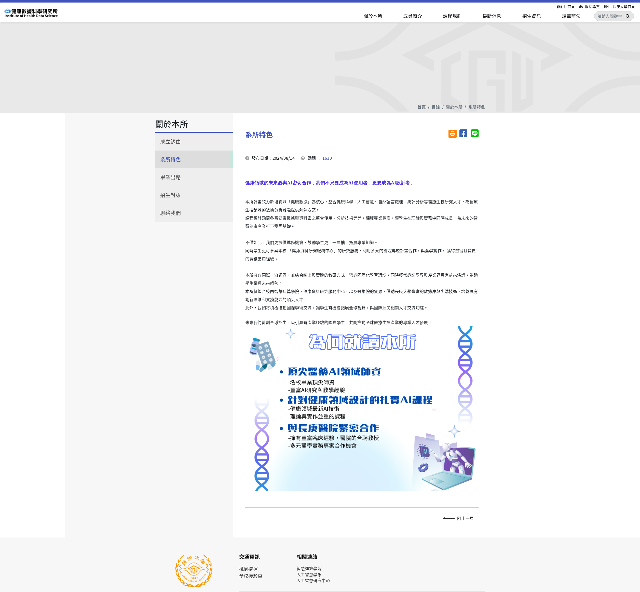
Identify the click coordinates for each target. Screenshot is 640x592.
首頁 (421, 107)
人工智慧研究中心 (313, 580)
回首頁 (566, 6)
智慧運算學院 (309, 568)
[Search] (614, 16)
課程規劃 (452, 15)
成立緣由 (170, 141)
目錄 (436, 107)
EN (606, 6)
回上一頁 (460, 518)
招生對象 (170, 195)
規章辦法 (571, 15)
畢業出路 (170, 177)
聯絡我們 (170, 213)
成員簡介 (412, 15)
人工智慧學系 (309, 574)
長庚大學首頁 (624, 6)
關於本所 (372, 15)
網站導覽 (589, 6)
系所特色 (476, 107)
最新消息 (492, 15)
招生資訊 (531, 15)
